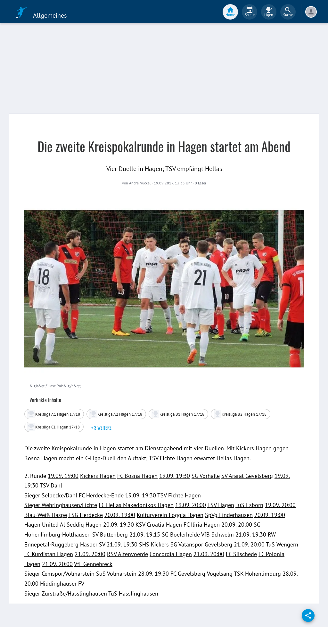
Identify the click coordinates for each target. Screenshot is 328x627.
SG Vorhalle (206, 475)
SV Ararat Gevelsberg (247, 475)
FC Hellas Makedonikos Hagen (136, 505)
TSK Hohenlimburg (257, 573)
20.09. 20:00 (236, 524)
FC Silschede (241, 554)
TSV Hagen (220, 505)
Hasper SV (92, 544)
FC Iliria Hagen (202, 524)
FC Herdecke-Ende (101, 495)
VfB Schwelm (217, 534)
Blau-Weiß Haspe (45, 515)
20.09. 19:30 (118, 524)
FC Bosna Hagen (137, 475)
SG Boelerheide (181, 534)
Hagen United (41, 524)
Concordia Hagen (171, 554)
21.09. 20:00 (249, 544)
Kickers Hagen (98, 475)
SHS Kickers (154, 544)
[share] (308, 615)
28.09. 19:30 (153, 573)
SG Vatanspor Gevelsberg (201, 544)
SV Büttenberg (110, 534)
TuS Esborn (249, 505)
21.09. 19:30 (250, 534)
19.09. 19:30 (174, 475)
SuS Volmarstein (116, 573)
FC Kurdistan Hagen (48, 554)
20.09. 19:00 (119, 515)
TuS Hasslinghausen (133, 593)
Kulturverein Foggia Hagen (170, 515)
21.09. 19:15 (144, 534)
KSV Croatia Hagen (158, 524)
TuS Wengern (282, 544)
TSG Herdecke (85, 515)
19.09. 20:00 (190, 505)
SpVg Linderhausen (229, 515)
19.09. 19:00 (63, 475)
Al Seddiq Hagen (81, 524)
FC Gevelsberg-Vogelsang (201, 573)
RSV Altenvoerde (127, 554)
